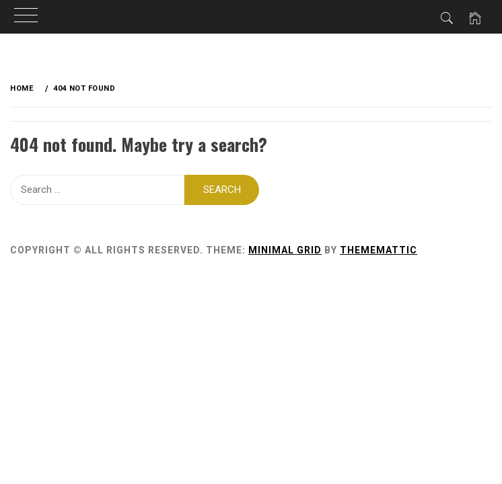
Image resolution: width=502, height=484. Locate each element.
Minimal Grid (285, 250)
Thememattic (378, 250)
